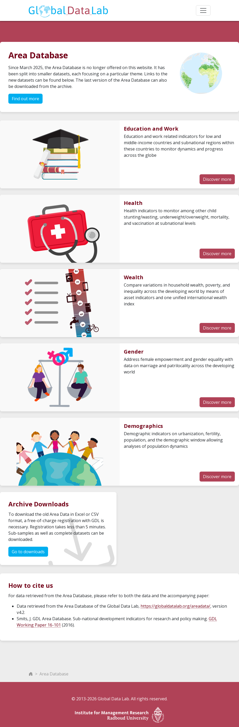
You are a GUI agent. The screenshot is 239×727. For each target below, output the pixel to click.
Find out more (25, 99)
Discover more (217, 179)
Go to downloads (28, 552)
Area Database (53, 674)
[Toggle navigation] (203, 10)
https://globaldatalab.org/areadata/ (175, 606)
